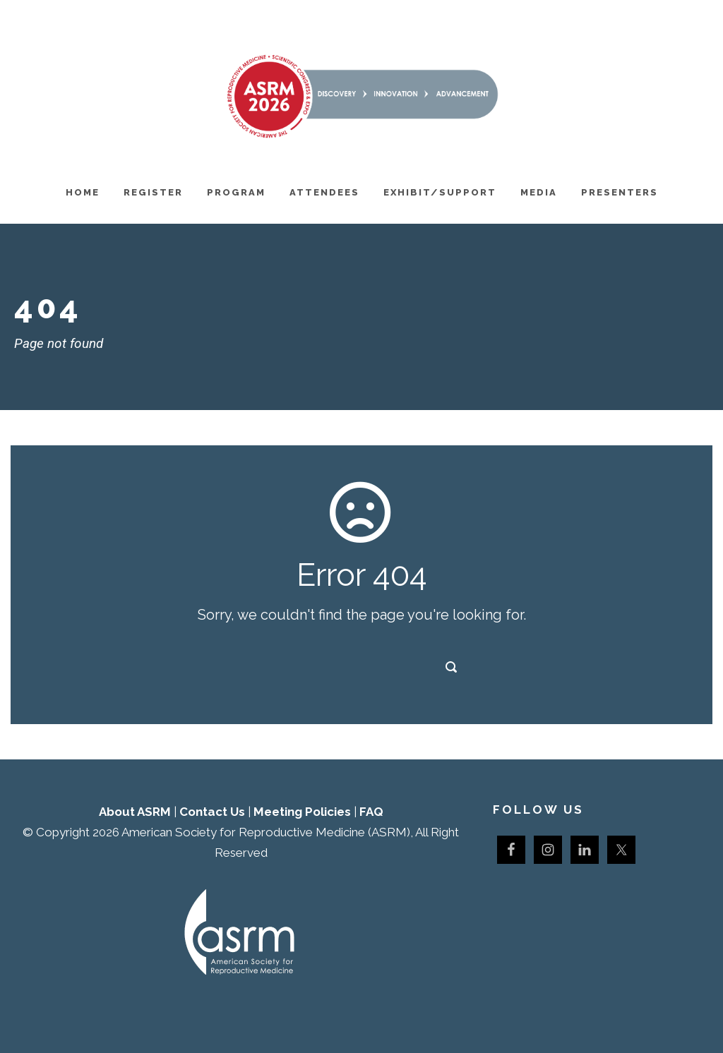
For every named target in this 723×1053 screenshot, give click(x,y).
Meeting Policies (302, 812)
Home (83, 192)
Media (538, 192)
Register (153, 192)
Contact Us (212, 812)
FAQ (371, 812)
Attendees (324, 192)
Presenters (619, 192)
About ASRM (135, 812)
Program (236, 192)
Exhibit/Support (439, 192)
